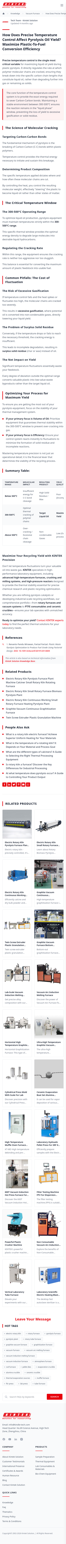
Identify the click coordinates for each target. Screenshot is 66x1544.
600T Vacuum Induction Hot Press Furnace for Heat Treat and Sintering (16, 1193)
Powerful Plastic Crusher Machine (13, 1243)
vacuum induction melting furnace (19, 1356)
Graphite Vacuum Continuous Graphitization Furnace (48, 894)
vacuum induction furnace (16, 1361)
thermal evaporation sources (17, 1378)
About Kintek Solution (12, 1456)
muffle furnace (42, 1378)
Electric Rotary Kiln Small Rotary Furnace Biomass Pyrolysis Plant (48, 844)
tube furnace (39, 1383)
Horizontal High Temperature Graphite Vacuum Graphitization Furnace (16, 1044)
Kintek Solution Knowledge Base (20, 661)
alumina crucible (12, 1372)
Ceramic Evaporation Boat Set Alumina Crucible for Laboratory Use (49, 1094)
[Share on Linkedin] (9, 784)
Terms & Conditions (11, 1521)
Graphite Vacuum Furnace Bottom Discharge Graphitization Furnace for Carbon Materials (48, 944)
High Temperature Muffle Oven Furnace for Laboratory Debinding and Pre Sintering (15, 1144)
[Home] (3, 13)
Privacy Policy (8, 1516)
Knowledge (15, 13)
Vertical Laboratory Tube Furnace (14, 1293)
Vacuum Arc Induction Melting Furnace (48, 994)
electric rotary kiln (12, 1333)
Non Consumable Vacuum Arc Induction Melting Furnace (48, 1243)
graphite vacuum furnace (15, 1344)
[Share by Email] (23, 784)
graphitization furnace (42, 1344)
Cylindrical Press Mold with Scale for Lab (16, 1093)
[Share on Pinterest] (19, 784)
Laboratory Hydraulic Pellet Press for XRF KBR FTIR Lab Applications (49, 1144)
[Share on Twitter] (14, 784)
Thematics (7, 1511)
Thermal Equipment (45, 1461)
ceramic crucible (32, 1372)
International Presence (13, 1466)
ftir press (8, 1383)
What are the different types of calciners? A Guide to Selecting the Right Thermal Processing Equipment (34, 755)
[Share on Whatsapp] (28, 784)
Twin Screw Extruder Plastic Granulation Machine (33, 717)
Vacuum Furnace (33, 13)
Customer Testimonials (13, 1461)
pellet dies (26, 1367)
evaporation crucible (45, 1367)
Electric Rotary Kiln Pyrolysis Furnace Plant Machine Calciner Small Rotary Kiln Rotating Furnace (30, 682)
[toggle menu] (62, 5)
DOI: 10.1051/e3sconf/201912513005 (32, 650)
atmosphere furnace (42, 1361)
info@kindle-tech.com (19, 1424)
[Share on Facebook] (4, 784)
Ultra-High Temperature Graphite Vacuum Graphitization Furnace (49, 1044)
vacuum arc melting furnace (37, 1350)
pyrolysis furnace (52, 1333)
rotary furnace (33, 1333)
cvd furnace (10, 1367)
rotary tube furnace (32, 1339)
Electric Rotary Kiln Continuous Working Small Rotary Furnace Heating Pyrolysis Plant (16, 894)
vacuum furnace (11, 1350)
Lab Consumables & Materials (45, 1467)
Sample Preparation (45, 1456)
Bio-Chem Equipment (45, 1473)
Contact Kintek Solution (13, 1484)
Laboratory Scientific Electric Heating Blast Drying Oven (47, 1293)
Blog (4, 1480)
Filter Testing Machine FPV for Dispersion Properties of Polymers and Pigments (48, 1193)
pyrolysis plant (11, 1339)
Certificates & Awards (12, 1470)
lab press (23, 1383)
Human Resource (10, 1475)
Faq (4, 1507)
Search (54, 1396)
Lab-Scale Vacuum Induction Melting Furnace (14, 994)
